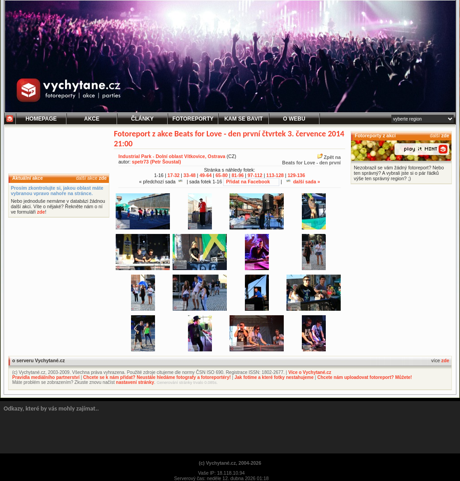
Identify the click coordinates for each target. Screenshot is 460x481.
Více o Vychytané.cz (309, 372)
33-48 (189, 175)
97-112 (255, 175)
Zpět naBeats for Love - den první (311, 159)
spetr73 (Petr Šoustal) (156, 161)
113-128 (275, 175)
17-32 (174, 175)
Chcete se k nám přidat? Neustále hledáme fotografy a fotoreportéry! (157, 377)
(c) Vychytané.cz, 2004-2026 (230, 463)
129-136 (296, 175)
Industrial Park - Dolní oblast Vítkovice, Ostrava (171, 156)
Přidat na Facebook (248, 181)
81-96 (237, 175)
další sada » (303, 181)
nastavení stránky (135, 382)
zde (103, 178)
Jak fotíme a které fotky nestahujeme (274, 377)
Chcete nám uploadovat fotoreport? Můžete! (364, 377)
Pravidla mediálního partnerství (46, 377)
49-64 (206, 175)
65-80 (222, 175)
